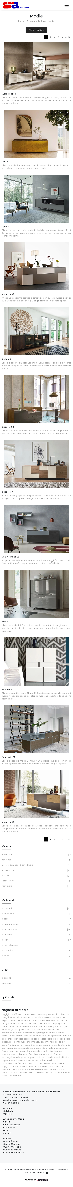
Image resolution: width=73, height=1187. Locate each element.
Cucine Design (10, 1141)
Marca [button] (6, 846)
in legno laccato (36, 945)
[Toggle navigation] (66, 5)
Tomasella (36, 886)
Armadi (7, 1133)
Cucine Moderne (11, 1144)
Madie (52, 21)
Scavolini (36, 875)
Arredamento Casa (36, 21)
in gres (36, 919)
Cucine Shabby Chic (13, 1152)
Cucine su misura (12, 1149)
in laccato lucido (36, 924)
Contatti (7, 1114)
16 (69, 36)
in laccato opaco (36, 929)
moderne (36, 983)
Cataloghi (8, 1111)
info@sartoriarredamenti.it (23, 1100)
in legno (36, 940)
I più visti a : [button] (10, 997)
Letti (5, 1130)
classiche (36, 978)
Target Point (36, 881)
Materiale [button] (9, 900)
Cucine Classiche (12, 1147)
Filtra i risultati (36, 30)
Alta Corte (36, 854)
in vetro (36, 955)
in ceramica (36, 913)
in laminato (36, 934)
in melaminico (36, 908)
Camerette (9, 1127)
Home (21, 21)
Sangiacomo (36, 870)
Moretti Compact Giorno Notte (36, 865)
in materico (36, 950)
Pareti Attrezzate (12, 1124)
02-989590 (13, 1103)
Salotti (6, 1121)
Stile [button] (5, 970)
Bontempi (36, 860)
